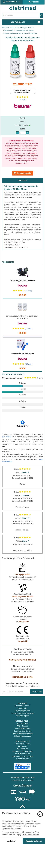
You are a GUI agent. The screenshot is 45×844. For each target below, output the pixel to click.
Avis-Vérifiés (6, 437)
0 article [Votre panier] (33, 2)
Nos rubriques (22, 749)
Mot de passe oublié (22, 728)
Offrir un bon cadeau (22, 744)
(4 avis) (22, 100)
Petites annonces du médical (22, 756)
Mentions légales (22, 716)
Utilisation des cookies (22, 736)
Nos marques (22, 746)
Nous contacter (22, 723)
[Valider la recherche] (41, 15)
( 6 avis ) (28, 291)
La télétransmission (22, 754)
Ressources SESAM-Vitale (22, 751)
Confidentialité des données (22, 733)
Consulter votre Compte (22, 731)
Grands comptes (22, 759)
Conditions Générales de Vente (22, 713)
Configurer (11, 841)
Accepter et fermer (34, 841)
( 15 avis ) (28, 364)
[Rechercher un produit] (21, 15)
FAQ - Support (22, 726)
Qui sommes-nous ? (22, 706)
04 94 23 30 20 (16, 660)
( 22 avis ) (28, 329)
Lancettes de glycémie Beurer (22, 354)
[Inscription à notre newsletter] (16, 691)
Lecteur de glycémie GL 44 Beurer (22, 280)
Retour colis (22, 708)
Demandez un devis (22, 677)
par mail (31, 660)
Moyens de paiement (22, 711)
